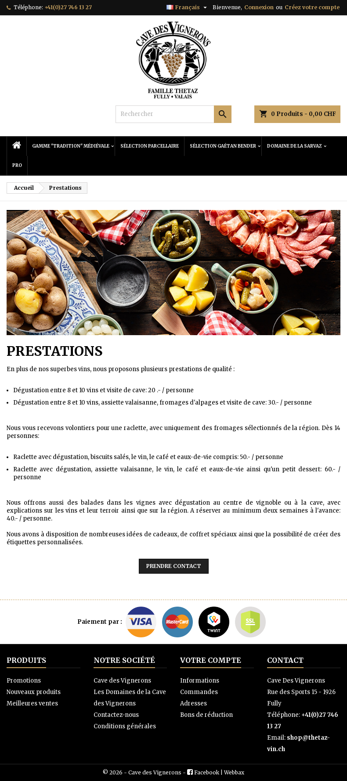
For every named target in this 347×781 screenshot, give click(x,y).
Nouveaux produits (34, 692)
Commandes (199, 692)
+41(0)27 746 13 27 (68, 7)
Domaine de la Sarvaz (294, 146)
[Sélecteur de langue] (187, 7)
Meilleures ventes (32, 703)
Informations (199, 680)
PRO (17, 165)
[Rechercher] (173, 114)
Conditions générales (125, 726)
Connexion (259, 7)
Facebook (206, 772)
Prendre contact (173, 566)
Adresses (193, 703)
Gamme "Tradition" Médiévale (70, 146)
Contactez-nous (116, 715)
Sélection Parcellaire (149, 146)
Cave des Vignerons (122, 680)
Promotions (24, 680)
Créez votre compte (312, 7)
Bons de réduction (206, 715)
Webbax (234, 772)
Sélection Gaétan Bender (223, 146)
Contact (285, 660)
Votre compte (210, 660)
